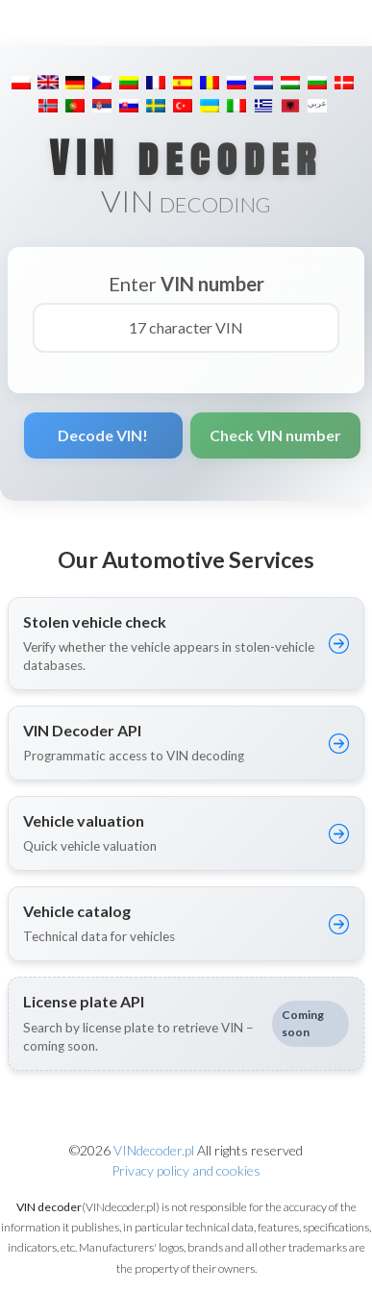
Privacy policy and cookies (186, 1170)
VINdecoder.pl (153, 1150)
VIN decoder (185, 158)
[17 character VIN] (186, 328)
